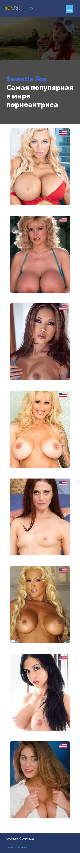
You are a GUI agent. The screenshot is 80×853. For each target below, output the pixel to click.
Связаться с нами (16, 847)
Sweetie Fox (26, 79)
